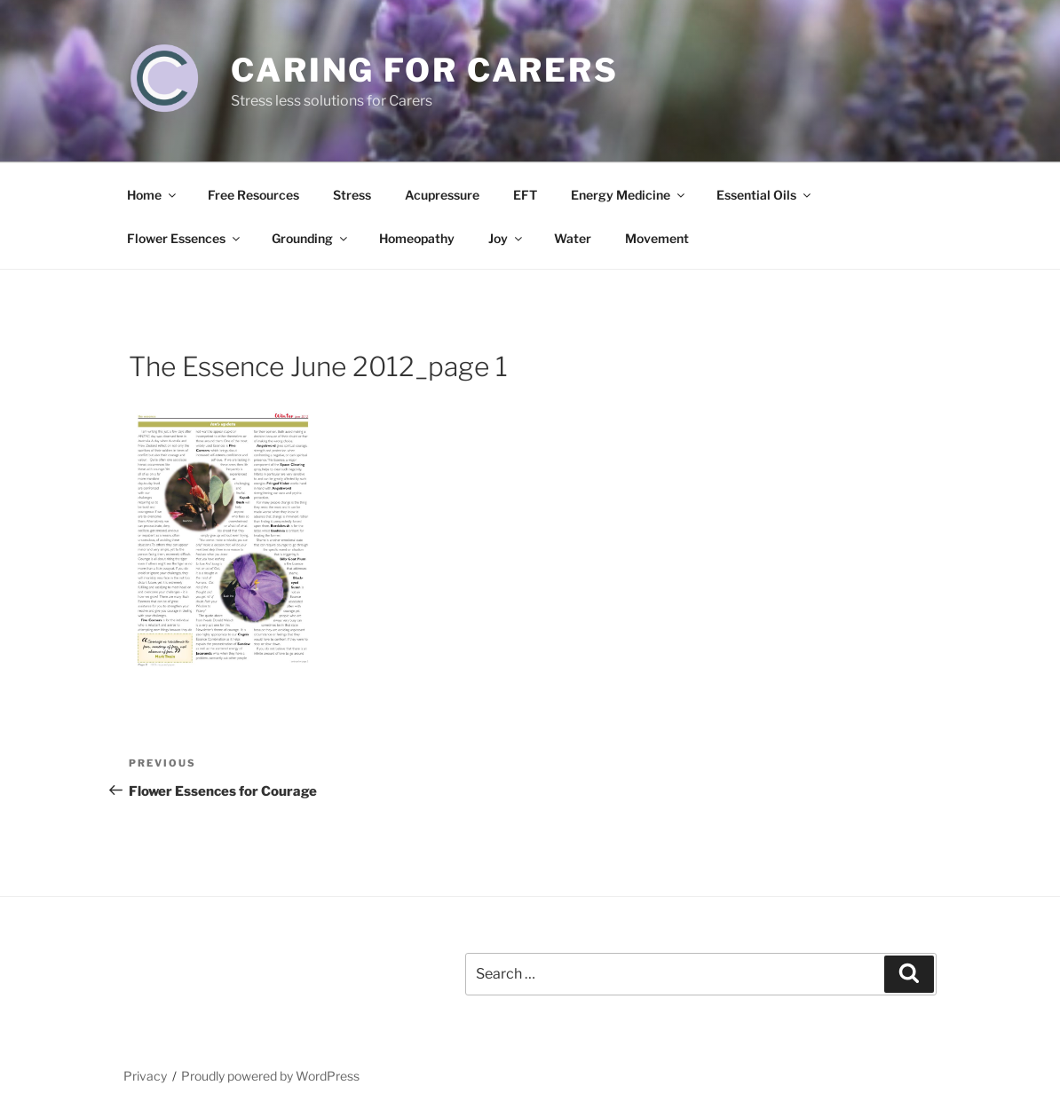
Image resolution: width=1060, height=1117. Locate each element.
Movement (657, 238)
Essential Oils (764, 194)
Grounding (311, 238)
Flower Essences (184, 238)
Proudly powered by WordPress (270, 1075)
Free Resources (253, 194)
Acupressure (442, 194)
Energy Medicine (629, 194)
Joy (506, 238)
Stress (352, 194)
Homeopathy (417, 238)
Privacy (145, 1075)
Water (572, 238)
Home (152, 194)
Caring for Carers (425, 70)
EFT (525, 194)
